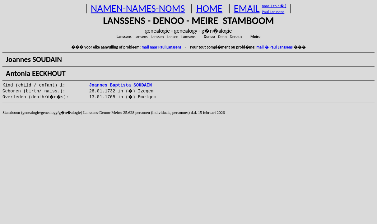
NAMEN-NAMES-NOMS (138, 8)
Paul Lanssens (273, 11)
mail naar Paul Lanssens (161, 47)
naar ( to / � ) (274, 5)
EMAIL (247, 8)
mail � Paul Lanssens (274, 47)
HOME (209, 8)
